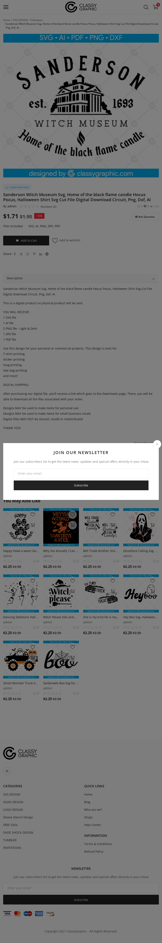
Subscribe (81, 485)
